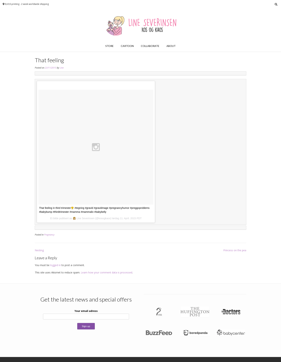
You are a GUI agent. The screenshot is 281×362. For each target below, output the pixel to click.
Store (109, 45)
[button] (159, 311)
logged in (55, 265)
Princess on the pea (234, 250)
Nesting (39, 250)
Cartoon (127, 45)
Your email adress (86, 311)
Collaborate (150, 45)
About (171, 45)
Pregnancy (49, 234)
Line (62, 67)
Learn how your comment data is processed (106, 272)
